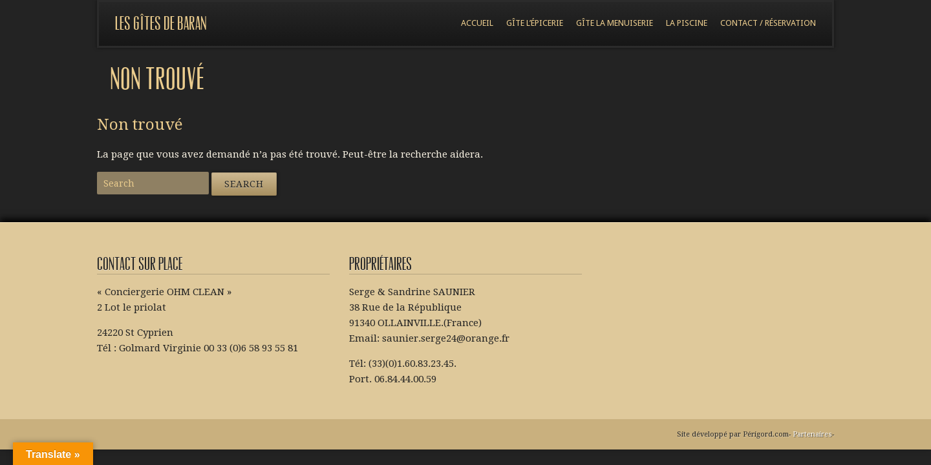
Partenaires (812, 434)
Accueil (477, 23)
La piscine (686, 23)
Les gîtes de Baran (161, 24)
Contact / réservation (768, 23)
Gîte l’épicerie (534, 23)
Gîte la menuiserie (614, 23)
